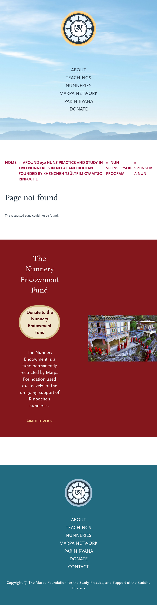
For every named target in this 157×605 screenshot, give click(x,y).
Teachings (78, 77)
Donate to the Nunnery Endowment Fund (39, 322)
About (78, 70)
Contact (78, 566)
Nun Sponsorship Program (119, 168)
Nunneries (78, 85)
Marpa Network (78, 93)
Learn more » (39, 420)
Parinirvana (78, 101)
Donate (79, 109)
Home (11, 162)
